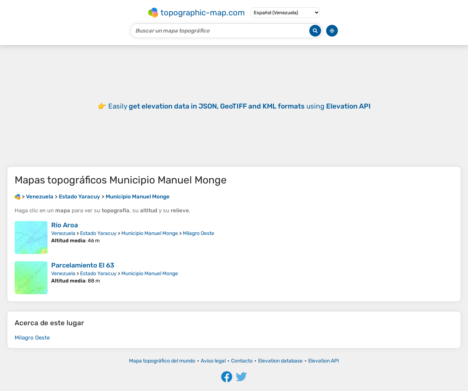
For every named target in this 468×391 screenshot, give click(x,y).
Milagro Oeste (198, 233)
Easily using (239, 106)
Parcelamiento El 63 (82, 265)
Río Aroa (64, 225)
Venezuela (63, 233)
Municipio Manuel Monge (149, 233)
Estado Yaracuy (98, 233)
